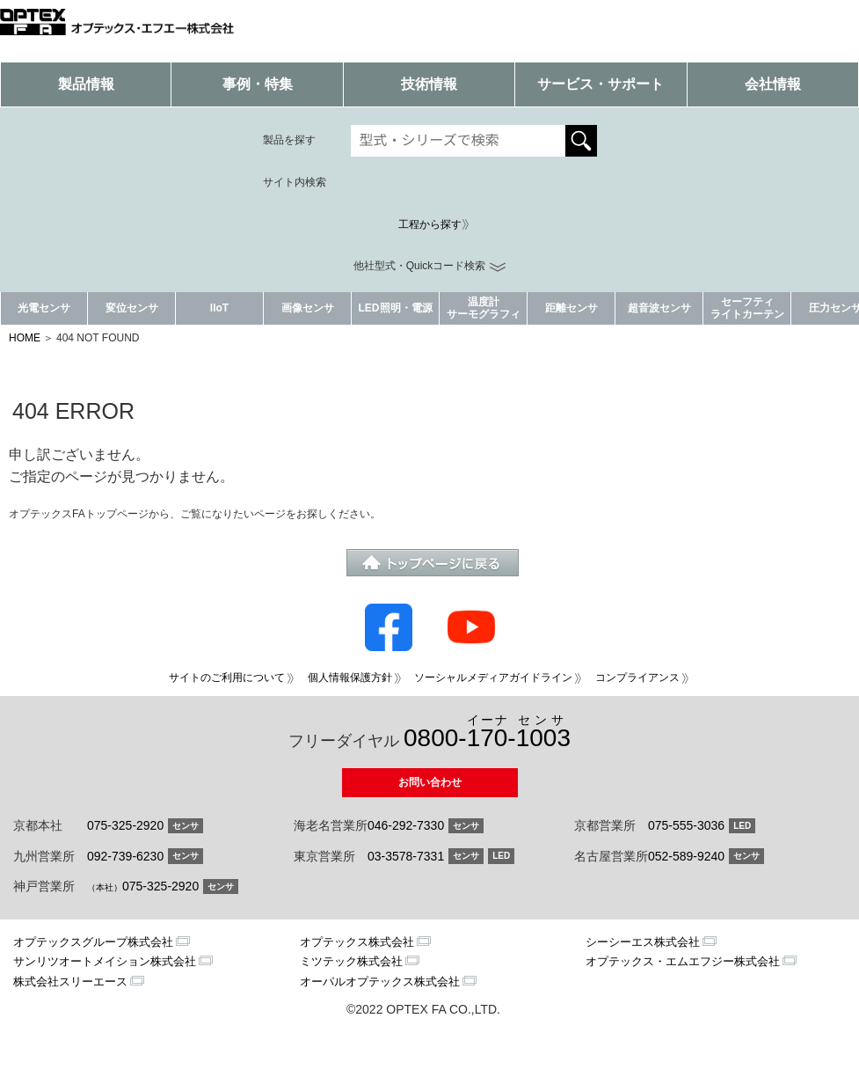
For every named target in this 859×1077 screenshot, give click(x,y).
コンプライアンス (637, 677)
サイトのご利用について (227, 677)
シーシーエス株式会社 (643, 942)
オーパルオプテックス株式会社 (380, 981)
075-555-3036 (686, 825)
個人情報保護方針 (350, 677)
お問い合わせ (430, 782)
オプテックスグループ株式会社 (93, 942)
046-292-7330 (406, 825)
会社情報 (773, 84)
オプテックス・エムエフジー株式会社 (683, 961)
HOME (24, 338)
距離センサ (571, 308)
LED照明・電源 (396, 308)
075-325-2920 (125, 825)
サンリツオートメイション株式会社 (104, 961)
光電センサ (44, 308)
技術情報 (429, 84)
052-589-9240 (686, 856)
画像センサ (307, 308)
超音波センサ (659, 308)
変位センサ (132, 308)
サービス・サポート (600, 84)
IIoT (219, 308)
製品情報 (86, 84)
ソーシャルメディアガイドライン (493, 677)
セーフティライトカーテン (747, 307)
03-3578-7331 (406, 856)
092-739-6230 (125, 856)
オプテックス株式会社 (357, 942)
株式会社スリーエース (70, 981)
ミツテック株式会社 (351, 961)
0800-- (487, 732)
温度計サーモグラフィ (483, 307)
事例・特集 (257, 84)
